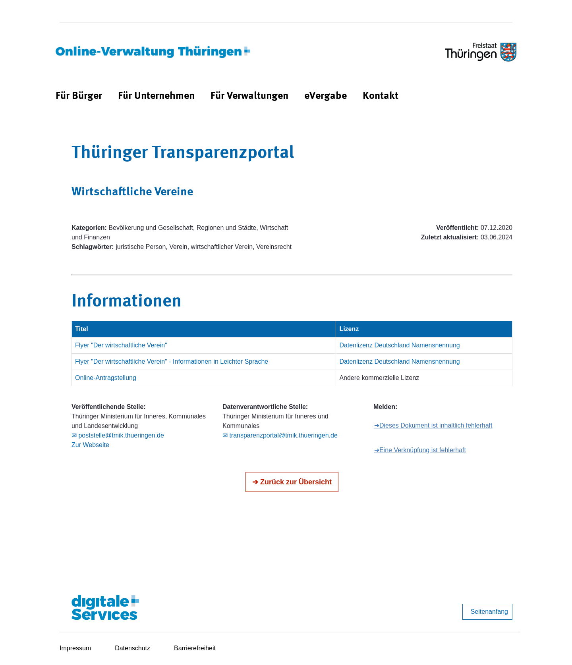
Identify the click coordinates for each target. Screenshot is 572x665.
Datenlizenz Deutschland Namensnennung (399, 345)
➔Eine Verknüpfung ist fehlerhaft (420, 450)
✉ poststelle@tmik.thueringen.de (118, 435)
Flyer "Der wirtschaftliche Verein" (121, 345)
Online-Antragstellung (105, 377)
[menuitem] (79, 96)
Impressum (75, 648)
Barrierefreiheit (195, 648)
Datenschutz (132, 648)
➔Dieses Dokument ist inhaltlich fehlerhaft (433, 425)
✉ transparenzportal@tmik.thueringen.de (280, 435)
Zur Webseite (90, 444)
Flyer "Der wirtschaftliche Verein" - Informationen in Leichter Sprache (171, 361)
